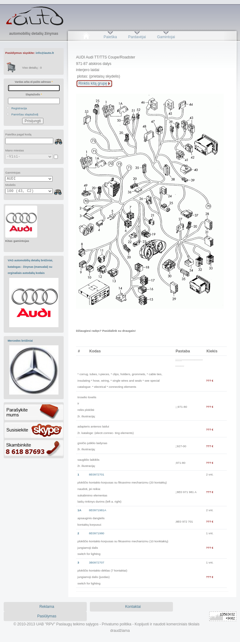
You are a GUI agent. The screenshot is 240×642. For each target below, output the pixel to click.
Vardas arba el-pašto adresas (34, 81)
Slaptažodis (34, 94)
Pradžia (86, 37)
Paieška (110, 37)
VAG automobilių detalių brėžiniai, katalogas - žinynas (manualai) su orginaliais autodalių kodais (30, 267)
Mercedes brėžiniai (20, 340)
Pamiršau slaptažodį (24, 114)
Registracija (19, 108)
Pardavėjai (137, 37)
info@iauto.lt (45, 52)
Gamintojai (166, 37)
